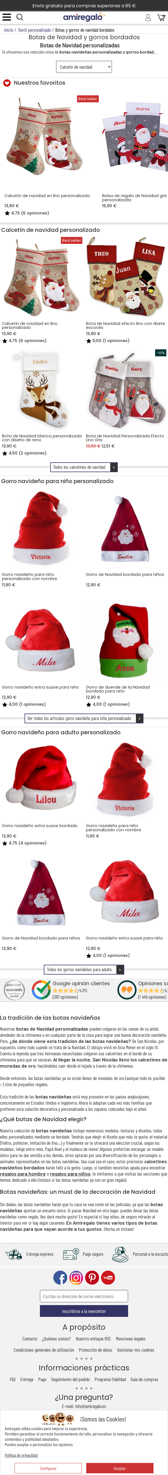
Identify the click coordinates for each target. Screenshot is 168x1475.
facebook (60, 1278)
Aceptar (120, 1468)
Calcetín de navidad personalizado (50, 230)
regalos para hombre (23, 1174)
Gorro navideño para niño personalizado (57, 481)
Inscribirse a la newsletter (84, 1311)
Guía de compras (144, 1379)
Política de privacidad (21, 1455)
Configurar (48, 1468)
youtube (108, 1278)
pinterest (92, 1278)
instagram (76, 1278)
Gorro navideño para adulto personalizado (61, 732)
